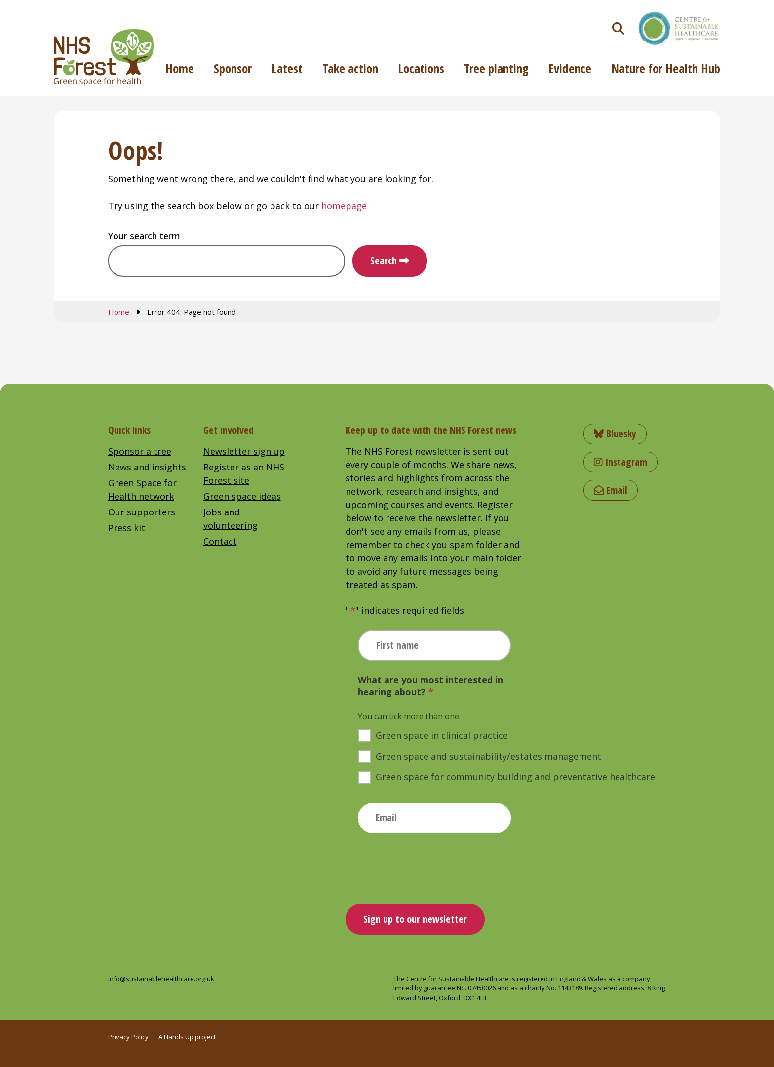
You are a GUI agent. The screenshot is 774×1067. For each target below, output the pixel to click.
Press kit (126, 528)
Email (610, 490)
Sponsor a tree (139, 451)
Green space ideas (242, 496)
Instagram (620, 462)
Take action (350, 68)
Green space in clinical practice (442, 735)
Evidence (569, 68)
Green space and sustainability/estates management (488, 756)
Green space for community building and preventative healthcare (515, 777)
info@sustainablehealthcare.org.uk (161, 978)
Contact (220, 541)
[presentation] (433, 865)
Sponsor (233, 68)
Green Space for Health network (142, 489)
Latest (287, 68)
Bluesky (615, 433)
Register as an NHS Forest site (243, 473)
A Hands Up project (187, 1036)
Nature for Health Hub (665, 68)
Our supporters (141, 512)
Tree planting (496, 68)
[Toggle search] (618, 28)
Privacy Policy (128, 1036)
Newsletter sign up (244, 451)
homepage (344, 206)
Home (179, 68)
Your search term (144, 236)
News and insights (147, 467)
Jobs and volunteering (230, 518)
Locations (421, 68)
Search (383, 260)
